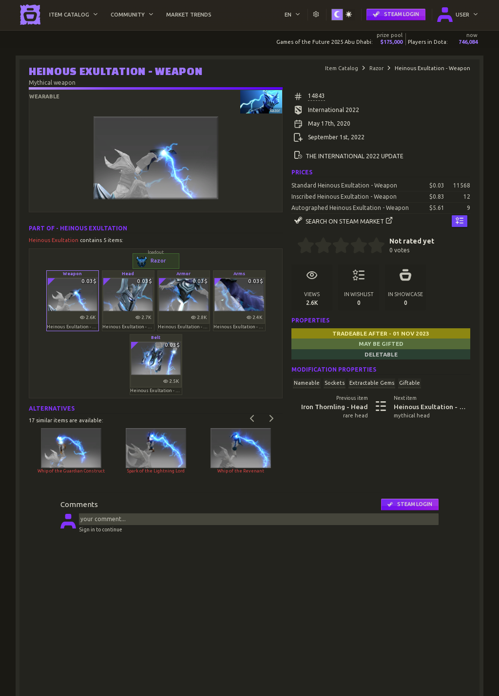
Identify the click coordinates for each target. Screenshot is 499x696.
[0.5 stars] (301, 246)
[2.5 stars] (337, 246)
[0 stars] (294, 246)
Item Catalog (341, 68)
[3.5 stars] (354, 246)
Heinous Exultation (54, 240)
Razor (376, 68)
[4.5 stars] (372, 246)
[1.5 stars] (319, 246)
